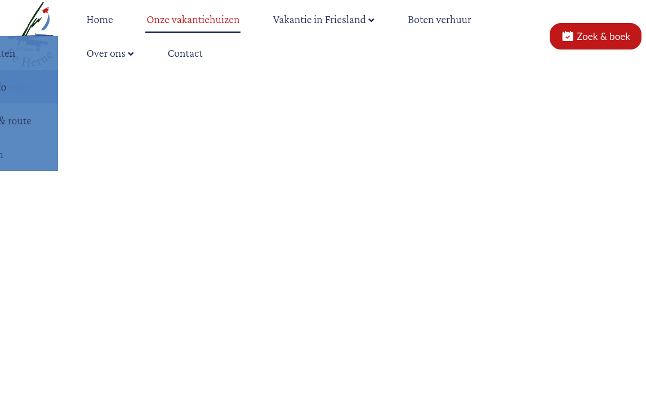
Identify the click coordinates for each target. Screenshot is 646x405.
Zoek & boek (595, 36)
